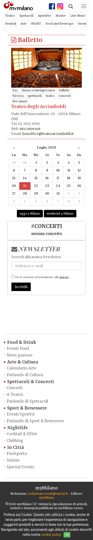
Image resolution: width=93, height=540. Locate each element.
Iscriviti (21, 287)
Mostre (61, 15)
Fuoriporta (17, 453)
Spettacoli (26, 15)
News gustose (19, 355)
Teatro (10, 15)
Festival (10, 23)
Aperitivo (44, 15)
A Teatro (15, 394)
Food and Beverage (59, 23)
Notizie (13, 460)
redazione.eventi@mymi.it (48, 493)
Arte (24, 23)
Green (82, 23)
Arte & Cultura (21, 362)
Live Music (77, 15)
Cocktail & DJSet (22, 433)
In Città (14, 447)
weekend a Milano (60, 213)
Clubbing (15, 440)
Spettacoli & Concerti (29, 381)
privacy (64, 277)
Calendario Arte (21, 368)
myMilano (46, 497)
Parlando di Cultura (25, 374)
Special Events (20, 467)
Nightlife (16, 427)
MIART (36, 23)
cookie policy (51, 535)
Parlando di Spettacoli (27, 401)
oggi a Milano (30, 213)
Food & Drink (20, 342)
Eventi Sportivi (21, 414)
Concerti (15, 387)
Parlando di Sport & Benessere (35, 421)
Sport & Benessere (25, 408)
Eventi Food (18, 348)
